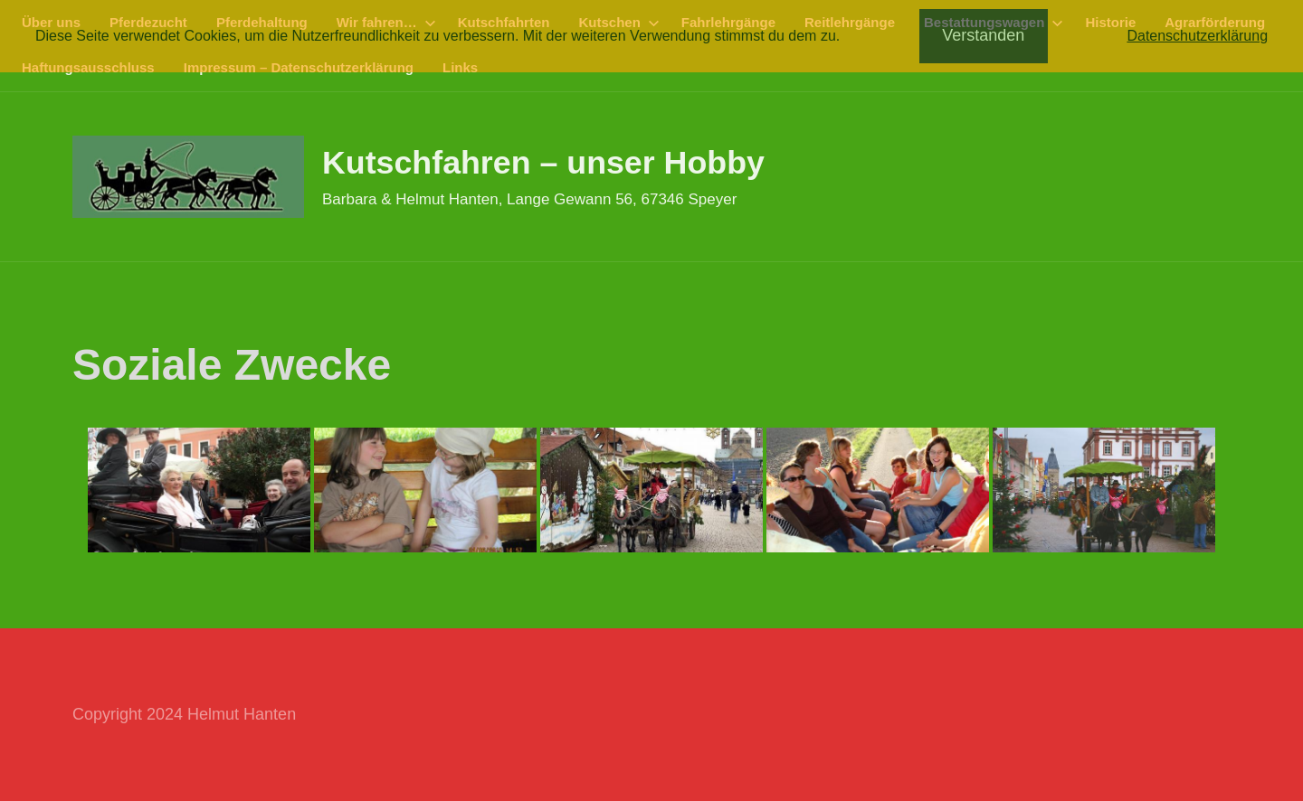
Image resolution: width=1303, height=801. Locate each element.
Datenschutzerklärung (1197, 35)
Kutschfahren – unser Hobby (544, 162)
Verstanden (983, 35)
